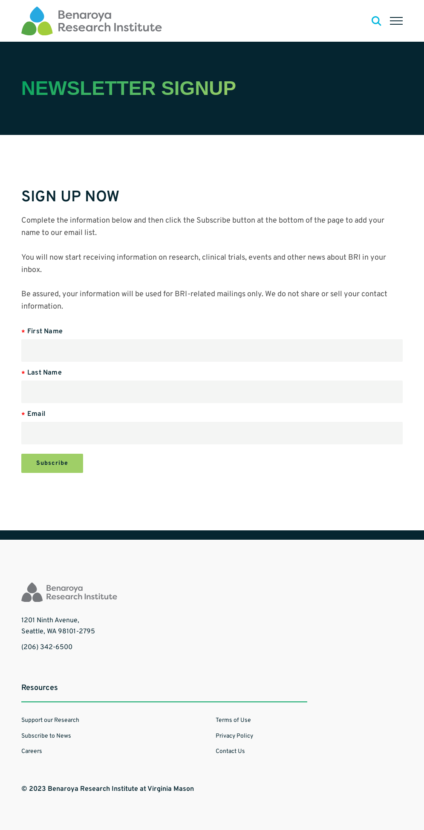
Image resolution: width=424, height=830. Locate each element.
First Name (45, 331)
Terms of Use (233, 720)
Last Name (44, 373)
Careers (31, 751)
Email (36, 414)
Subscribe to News (46, 736)
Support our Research (50, 720)
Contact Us (230, 751)
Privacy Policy (234, 736)
